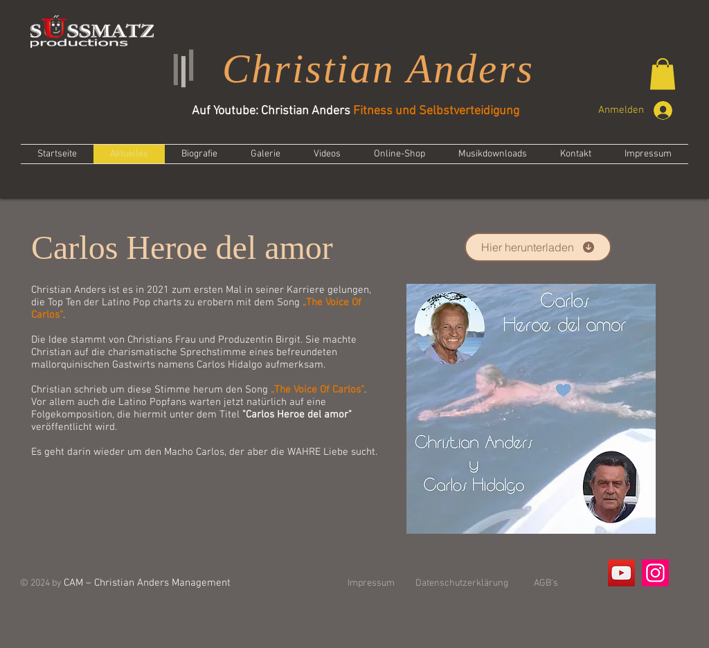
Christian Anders (378, 68)
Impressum (371, 583)
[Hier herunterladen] (538, 247)
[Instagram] (655, 572)
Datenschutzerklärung (461, 583)
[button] (662, 73)
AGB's (546, 583)
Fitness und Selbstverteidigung (436, 111)
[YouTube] (621, 572)
